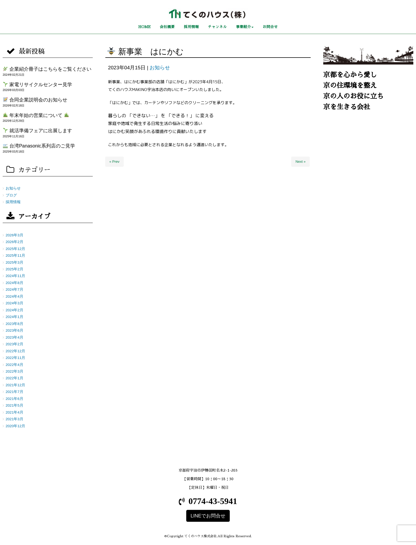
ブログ (11, 195)
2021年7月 (14, 392)
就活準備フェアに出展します (37, 130)
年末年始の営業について (36, 115)
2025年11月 (15, 255)
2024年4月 (14, 296)
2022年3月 (14, 371)
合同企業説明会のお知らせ (35, 100)
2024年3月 (14, 303)
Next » (300, 162)
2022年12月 (15, 351)
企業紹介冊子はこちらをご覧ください (47, 69)
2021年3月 (14, 419)
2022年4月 (14, 365)
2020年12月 (15, 426)
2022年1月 (14, 378)
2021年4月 (14, 412)
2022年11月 (15, 358)
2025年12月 (15, 249)
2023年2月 (14, 344)
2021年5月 (14, 405)
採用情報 (13, 202)
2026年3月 (14, 235)
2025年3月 (14, 262)
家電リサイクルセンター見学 (37, 84)
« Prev (114, 162)
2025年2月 (14, 269)
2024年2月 (14, 310)
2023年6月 (14, 330)
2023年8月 (14, 324)
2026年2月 (14, 242)
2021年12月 (15, 385)
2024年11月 (15, 276)
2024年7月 (14, 289)
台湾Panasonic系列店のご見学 (39, 146)
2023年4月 (14, 337)
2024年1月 (14, 317)
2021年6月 (14, 399)
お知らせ (160, 67)
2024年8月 (14, 283)
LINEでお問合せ (208, 515)
